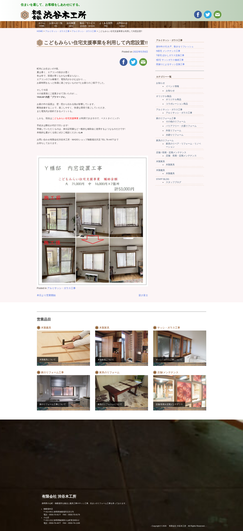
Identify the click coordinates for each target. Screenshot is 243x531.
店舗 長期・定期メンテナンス (181, 156)
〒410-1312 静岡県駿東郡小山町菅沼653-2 (61, 520)
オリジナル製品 (163, 96)
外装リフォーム (173, 130)
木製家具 (160, 161)
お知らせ (160, 83)
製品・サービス (87, 24)
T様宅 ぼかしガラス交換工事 (170, 55)
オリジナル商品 (173, 99)
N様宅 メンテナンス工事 (168, 51)
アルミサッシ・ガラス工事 (61, 288)
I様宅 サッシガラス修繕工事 (170, 60)
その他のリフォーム (176, 121)
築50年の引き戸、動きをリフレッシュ (175, 46)
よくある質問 (105, 24)
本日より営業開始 (46, 295)
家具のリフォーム (165, 140)
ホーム (41, 24)
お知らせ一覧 (55, 24)
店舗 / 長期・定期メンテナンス (171, 152)
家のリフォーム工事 (166, 118)
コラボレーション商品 (177, 104)
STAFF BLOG (162, 179)
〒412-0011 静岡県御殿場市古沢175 (59, 512)
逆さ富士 (143, 295)
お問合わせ (122, 24)
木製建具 (160, 170)
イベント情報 (172, 86)
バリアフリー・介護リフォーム (181, 126)
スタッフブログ (173, 182)
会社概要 (71, 24)
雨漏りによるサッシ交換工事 (170, 64)
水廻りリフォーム (174, 135)
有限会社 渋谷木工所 (59, 496)
